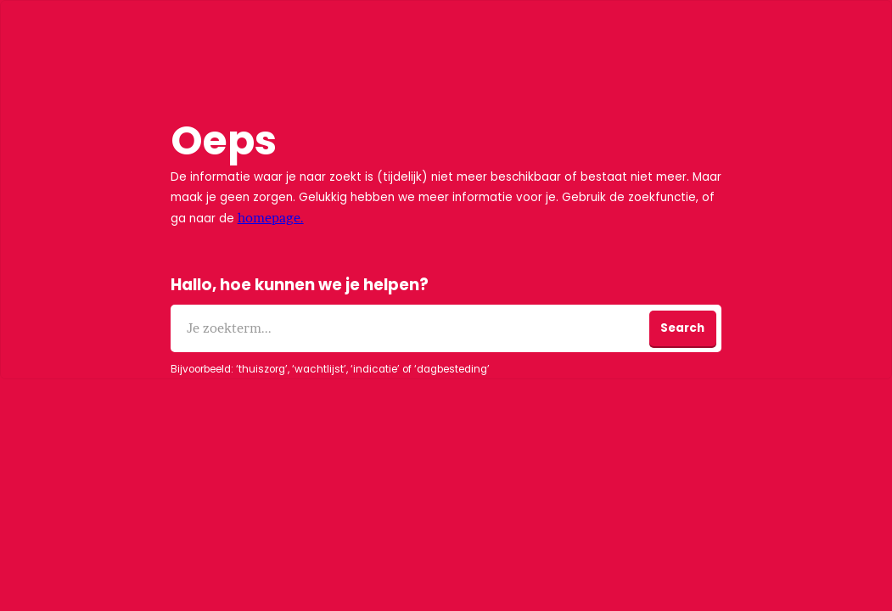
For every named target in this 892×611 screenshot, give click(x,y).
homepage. (271, 218)
